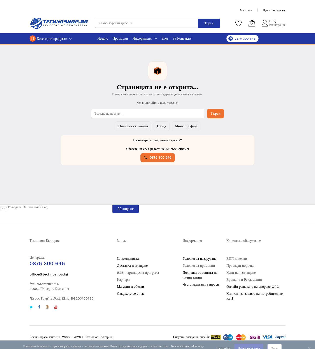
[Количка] (251, 23)
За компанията (128, 258)
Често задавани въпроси (201, 284)
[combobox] (146, 23)
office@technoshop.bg (49, 274)
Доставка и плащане (132, 265)
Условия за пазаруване (199, 258)
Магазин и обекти (130, 286)
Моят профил (186, 126)
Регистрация (277, 24)
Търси (215, 113)
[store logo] (59, 23)
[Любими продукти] (238, 23)
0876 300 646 (157, 158)
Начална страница (133, 126)
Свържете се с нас (130, 293)
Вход (272, 21)
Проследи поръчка (274, 10)
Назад (161, 126)
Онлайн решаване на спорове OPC (252, 286)
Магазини (246, 10)
